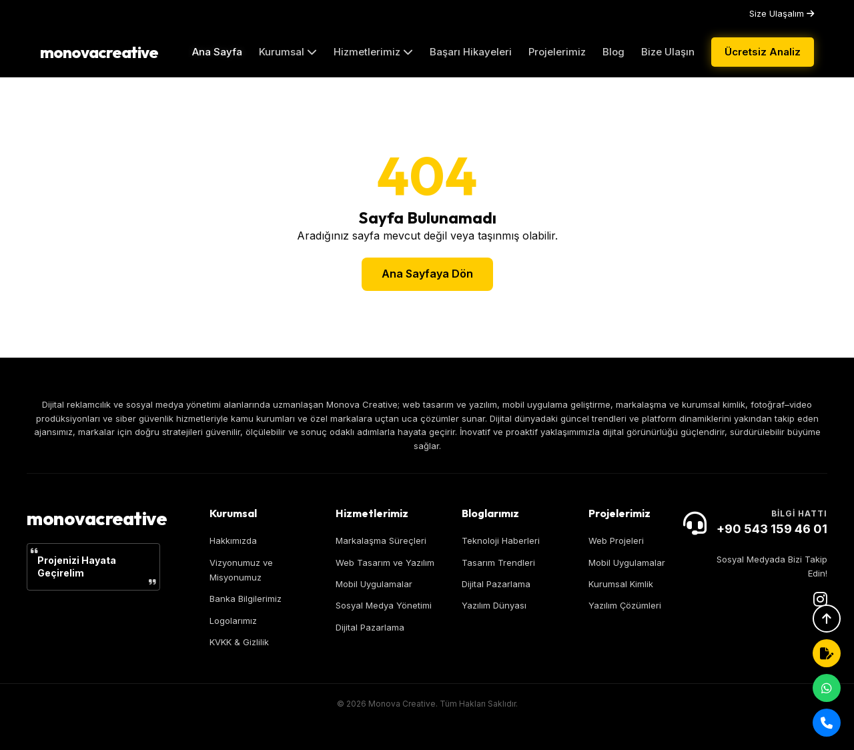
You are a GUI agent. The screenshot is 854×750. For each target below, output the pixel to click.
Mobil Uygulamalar (374, 584)
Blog (613, 51)
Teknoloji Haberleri (501, 540)
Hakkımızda (233, 540)
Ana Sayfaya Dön (427, 273)
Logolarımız (233, 620)
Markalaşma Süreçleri (381, 540)
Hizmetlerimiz (373, 51)
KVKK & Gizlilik (239, 642)
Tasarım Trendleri (498, 562)
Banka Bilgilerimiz (245, 598)
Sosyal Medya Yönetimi (384, 605)
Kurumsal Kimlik (620, 584)
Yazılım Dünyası (494, 605)
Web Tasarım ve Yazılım (385, 562)
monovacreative (99, 52)
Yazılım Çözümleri (624, 605)
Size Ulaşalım (781, 13)
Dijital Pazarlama (370, 627)
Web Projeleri (616, 540)
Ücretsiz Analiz (763, 51)
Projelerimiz (557, 51)
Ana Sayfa (217, 51)
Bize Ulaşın (668, 51)
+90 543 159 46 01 (772, 529)
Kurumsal (288, 51)
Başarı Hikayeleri (471, 51)
